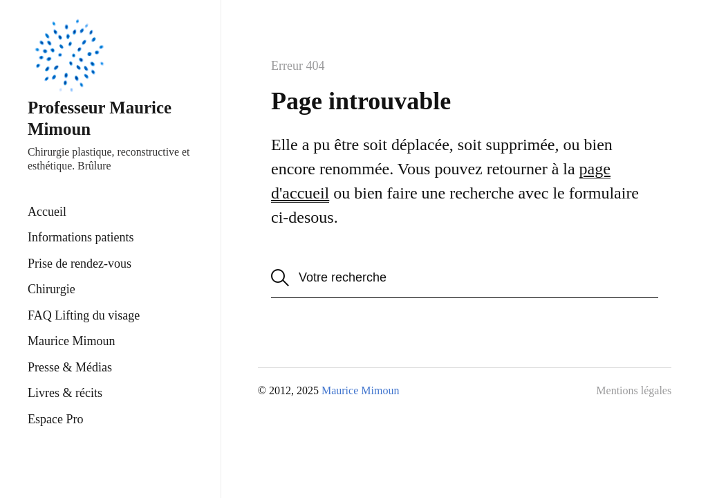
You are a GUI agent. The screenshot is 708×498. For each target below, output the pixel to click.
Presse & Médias (70, 367)
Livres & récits (65, 393)
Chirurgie (51, 289)
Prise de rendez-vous (79, 263)
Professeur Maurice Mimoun (99, 76)
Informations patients (80, 237)
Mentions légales (633, 390)
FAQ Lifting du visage (84, 315)
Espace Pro (55, 419)
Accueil (47, 212)
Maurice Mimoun (71, 341)
